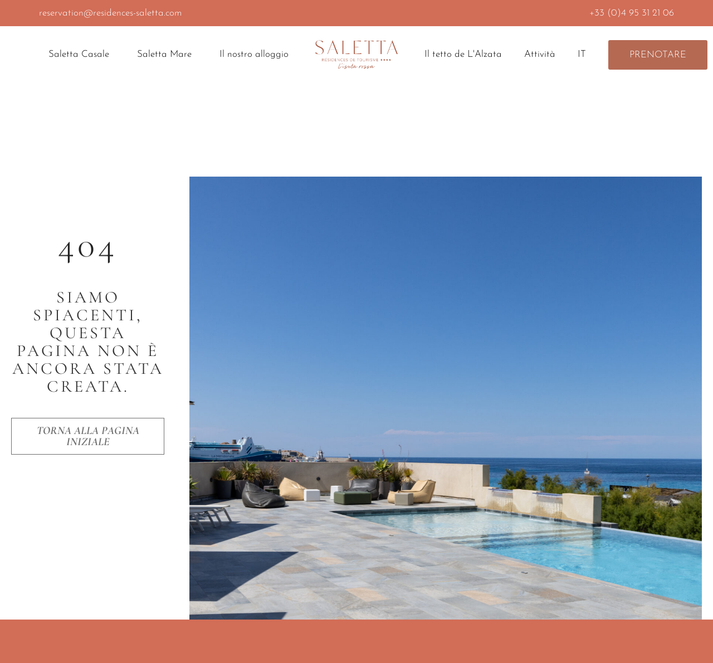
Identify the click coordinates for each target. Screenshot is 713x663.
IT (585, 54)
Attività (539, 54)
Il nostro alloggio (254, 54)
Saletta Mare (167, 54)
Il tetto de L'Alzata (463, 54)
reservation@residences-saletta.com (110, 13)
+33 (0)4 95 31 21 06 (631, 13)
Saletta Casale (81, 54)
